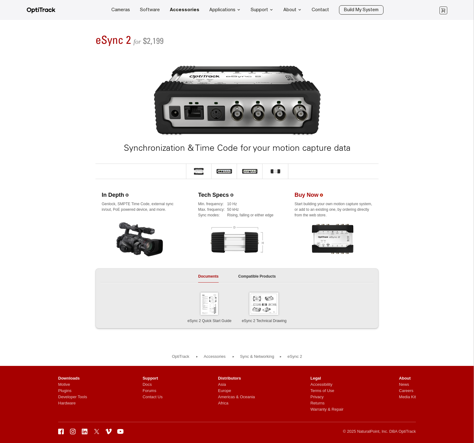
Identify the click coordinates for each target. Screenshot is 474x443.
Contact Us (152, 397)
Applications (225, 9)
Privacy (317, 397)
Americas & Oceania (236, 397)
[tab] (208, 278)
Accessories (184, 10)
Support (262, 9)
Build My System (361, 10)
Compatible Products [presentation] (257, 276)
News (404, 384)
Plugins (65, 390)
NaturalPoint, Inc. (372, 431)
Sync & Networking (257, 356)
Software (150, 10)
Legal (315, 378)
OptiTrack (180, 356)
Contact (320, 10)
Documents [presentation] (208, 276)
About (292, 9)
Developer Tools (72, 397)
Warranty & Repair (326, 409)
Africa (223, 403)
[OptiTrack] (41, 12)
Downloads (69, 378)
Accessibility (321, 384)
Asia (222, 384)
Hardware (67, 403)
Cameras (120, 10)
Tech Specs (213, 195)
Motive (64, 384)
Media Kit (407, 397)
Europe (224, 390)
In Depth (113, 195)
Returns (317, 403)
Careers (406, 390)
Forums (149, 390)
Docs (147, 384)
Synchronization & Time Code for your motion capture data (237, 148)
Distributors (229, 378)
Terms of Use (322, 390)
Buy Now (306, 195)
